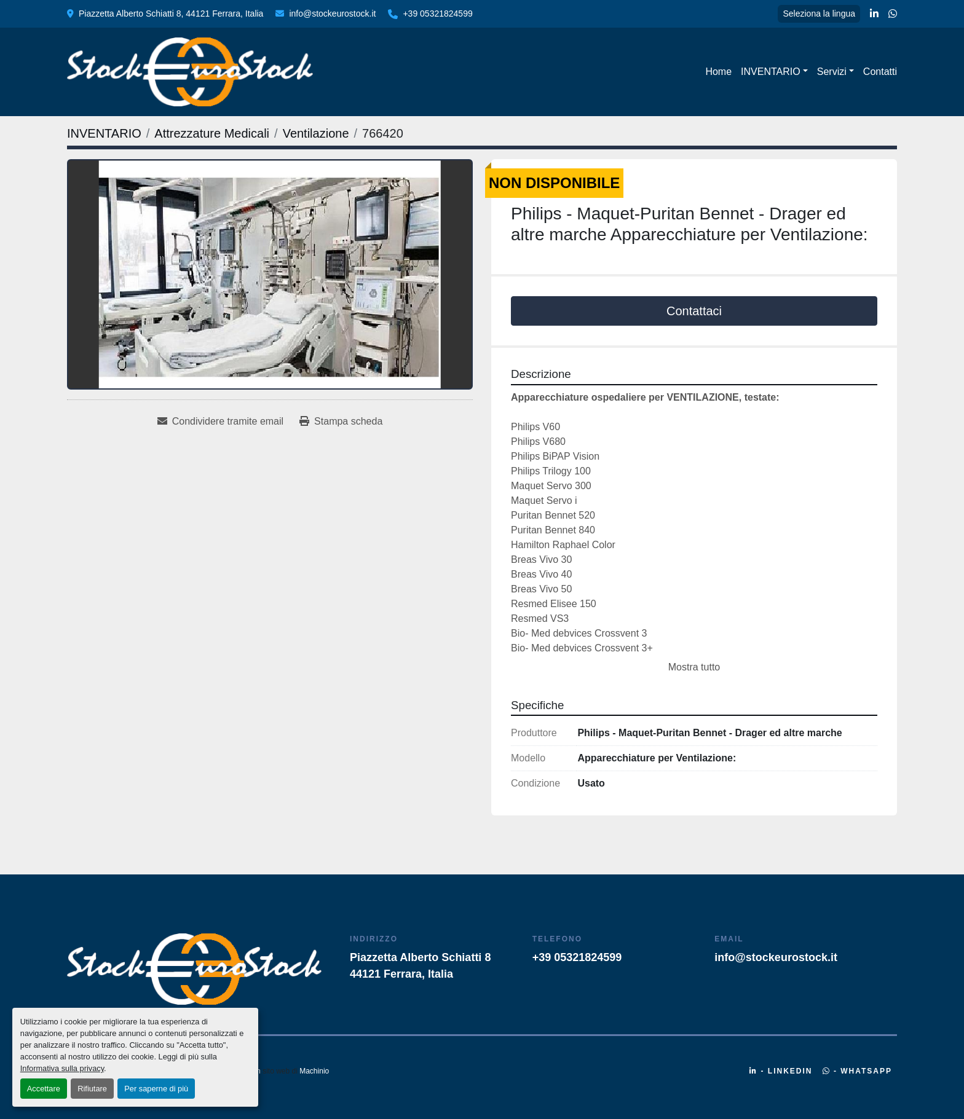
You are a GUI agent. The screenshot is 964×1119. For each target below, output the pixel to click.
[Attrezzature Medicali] (211, 133)
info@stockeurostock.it (332, 13)
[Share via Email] (220, 421)
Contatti (880, 71)
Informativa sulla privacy (62, 1068)
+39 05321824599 (437, 13)
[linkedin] (874, 14)
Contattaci (694, 311)
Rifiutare (92, 1088)
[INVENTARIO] (104, 133)
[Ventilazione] (316, 133)
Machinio (314, 1071)
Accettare (43, 1088)
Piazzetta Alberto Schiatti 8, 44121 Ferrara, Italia (171, 13)
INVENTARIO (770, 71)
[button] (774, 72)
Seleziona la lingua (819, 13)
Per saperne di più (156, 1088)
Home (718, 71)
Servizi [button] (832, 71)
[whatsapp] (892, 14)
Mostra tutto (694, 667)
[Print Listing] (340, 421)
